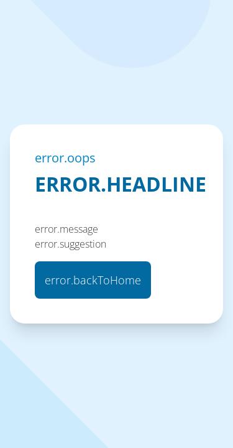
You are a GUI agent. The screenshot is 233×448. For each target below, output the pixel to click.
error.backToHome (93, 280)
